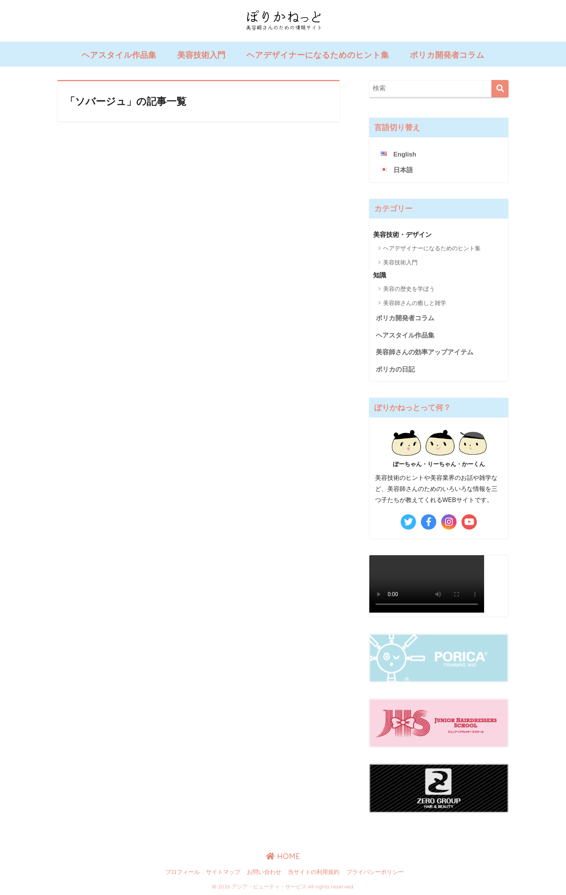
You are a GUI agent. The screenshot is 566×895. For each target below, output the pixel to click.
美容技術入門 (201, 55)
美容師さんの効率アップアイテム (424, 352)
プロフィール (182, 873)
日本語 (403, 170)
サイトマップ (223, 873)
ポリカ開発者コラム (447, 55)
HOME (283, 856)
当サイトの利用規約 (313, 873)
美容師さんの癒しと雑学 (414, 303)
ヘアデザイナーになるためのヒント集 (317, 55)
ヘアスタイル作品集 (119, 55)
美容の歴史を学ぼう (409, 288)
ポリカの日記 (395, 369)
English (405, 154)
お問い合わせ (264, 873)
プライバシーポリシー (375, 873)
